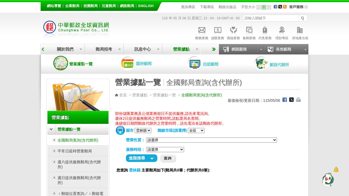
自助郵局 (211, 63)
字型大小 (248, 7)
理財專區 (281, 32)
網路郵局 (127, 6)
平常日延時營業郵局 (75, 151)
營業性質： (135, 140)
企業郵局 (72, 6)
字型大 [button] (269, 7)
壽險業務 (233, 32)
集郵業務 (249, 32)
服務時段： (135, 149)
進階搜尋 (137, 158)
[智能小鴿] (327, 179)
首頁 (123, 95)
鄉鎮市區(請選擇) (172, 130)
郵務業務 (201, 32)
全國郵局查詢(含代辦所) (78, 140)
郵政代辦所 (277, 63)
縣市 (130, 130)
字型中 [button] (264, 7)
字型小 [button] (259, 7)
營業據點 (181, 49)
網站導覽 (54, 6)
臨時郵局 (144, 63)
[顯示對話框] (336, 169)
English (146, 6)
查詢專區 (188, 7)
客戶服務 (300, 9)
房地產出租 (300, 32)
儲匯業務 (217, 32)
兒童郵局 (109, 6)
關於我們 (65, 49)
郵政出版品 (227, 7)
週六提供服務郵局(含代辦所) (79, 164)
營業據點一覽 (77, 63)
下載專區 (207, 7)
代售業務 (265, 32)
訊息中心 (142, 49)
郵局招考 (104, 49)
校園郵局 (90, 6)
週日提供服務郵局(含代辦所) (79, 180)
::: (44, 5)
